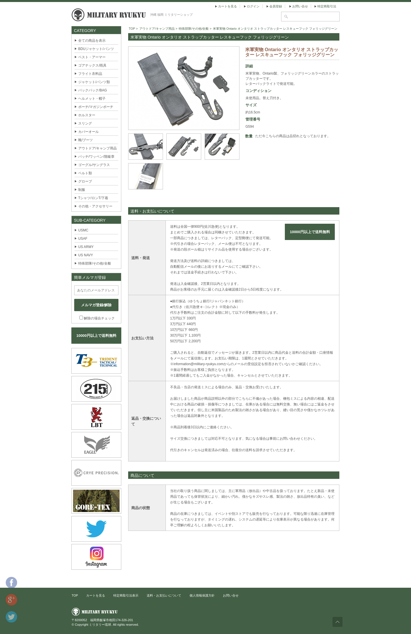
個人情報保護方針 (202, 595)
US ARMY (86, 247)
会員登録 (275, 6)
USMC (83, 230)
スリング (85, 123)
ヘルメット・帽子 (92, 99)
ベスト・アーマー (92, 57)
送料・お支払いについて (164, 595)
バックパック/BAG (92, 90)
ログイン (253, 6)
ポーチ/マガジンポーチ (95, 107)
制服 (81, 190)
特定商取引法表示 (125, 595)
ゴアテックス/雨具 (92, 65)
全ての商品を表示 (92, 41)
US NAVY (85, 255)
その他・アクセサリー (95, 206)
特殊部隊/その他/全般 (94, 263)
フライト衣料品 (90, 74)
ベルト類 (85, 173)
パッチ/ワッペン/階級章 (96, 157)
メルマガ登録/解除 (96, 305)
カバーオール (88, 132)
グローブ (85, 181)
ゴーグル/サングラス (94, 165)
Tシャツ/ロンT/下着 (93, 198)
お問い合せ (300, 6)
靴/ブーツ (85, 140)
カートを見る (227, 6)
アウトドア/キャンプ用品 (97, 148)
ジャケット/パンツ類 (94, 82)
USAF (82, 239)
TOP (132, 28)
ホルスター (86, 115)
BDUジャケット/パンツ (96, 49)
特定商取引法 (326, 6)
